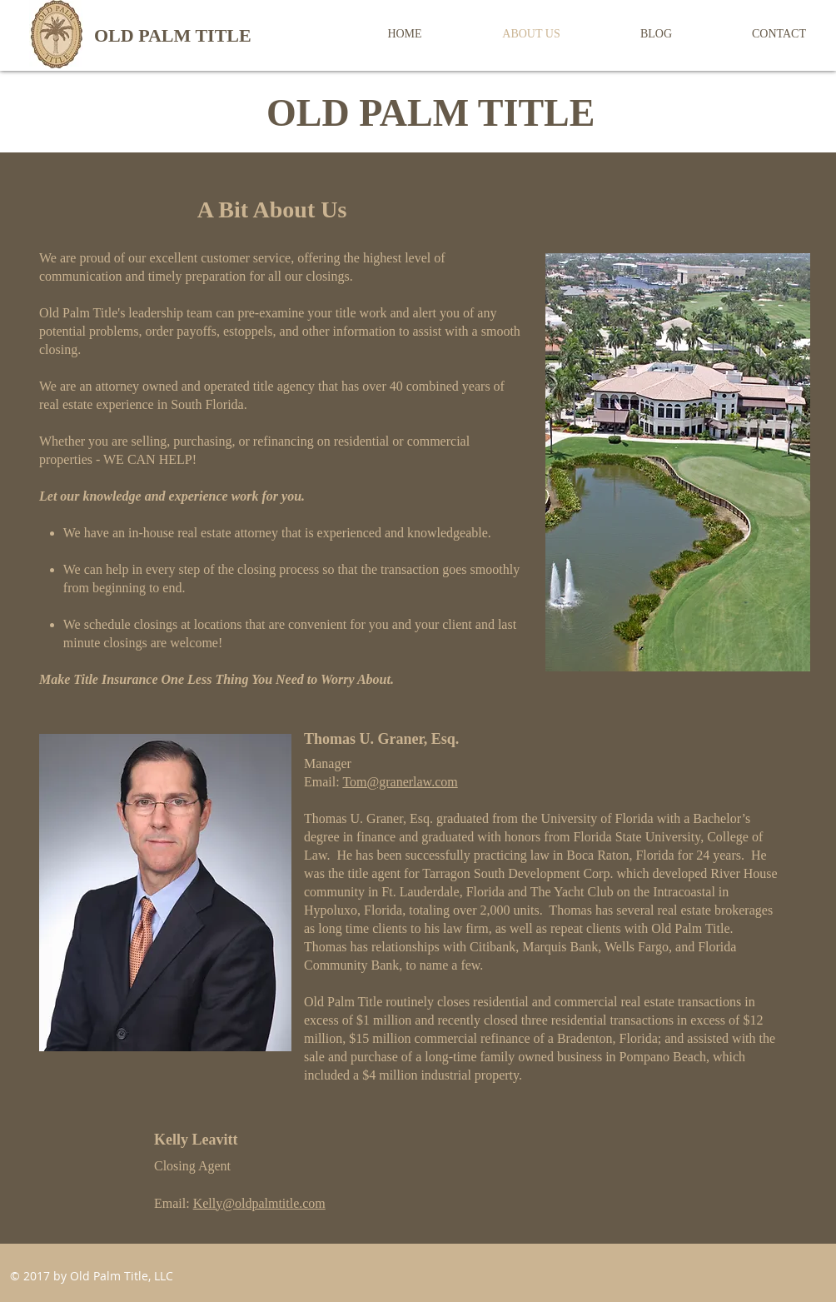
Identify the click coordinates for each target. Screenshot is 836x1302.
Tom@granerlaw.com (399, 782)
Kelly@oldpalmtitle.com (259, 1203)
